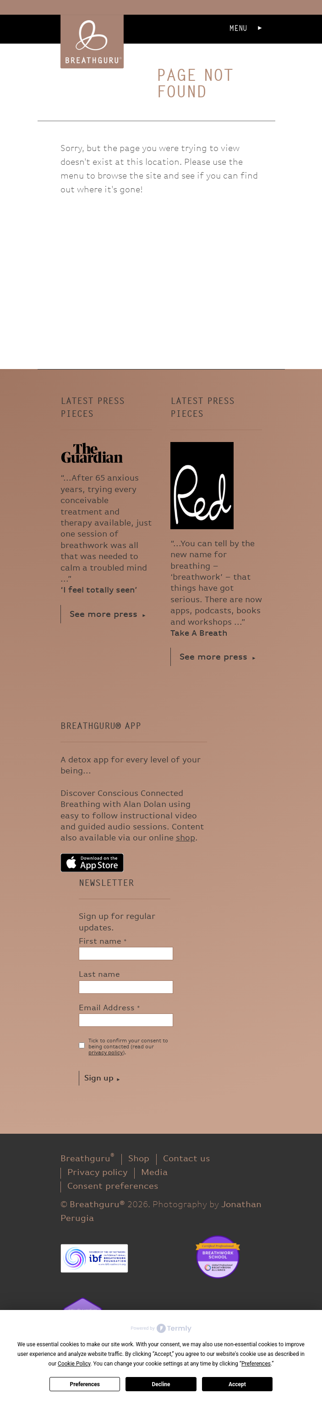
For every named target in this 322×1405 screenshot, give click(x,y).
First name (103, 941)
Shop (138, 1159)
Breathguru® (92, 41)
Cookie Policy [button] (74, 1363)
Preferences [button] (256, 1363)
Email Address (109, 1008)
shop (185, 838)
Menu (238, 28)
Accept (237, 1384)
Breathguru (87, 1159)
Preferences (85, 1384)
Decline (161, 1384)
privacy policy (105, 1053)
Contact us (186, 1159)
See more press (103, 614)
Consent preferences (112, 1186)
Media (154, 1172)
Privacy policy (97, 1172)
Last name (99, 974)
